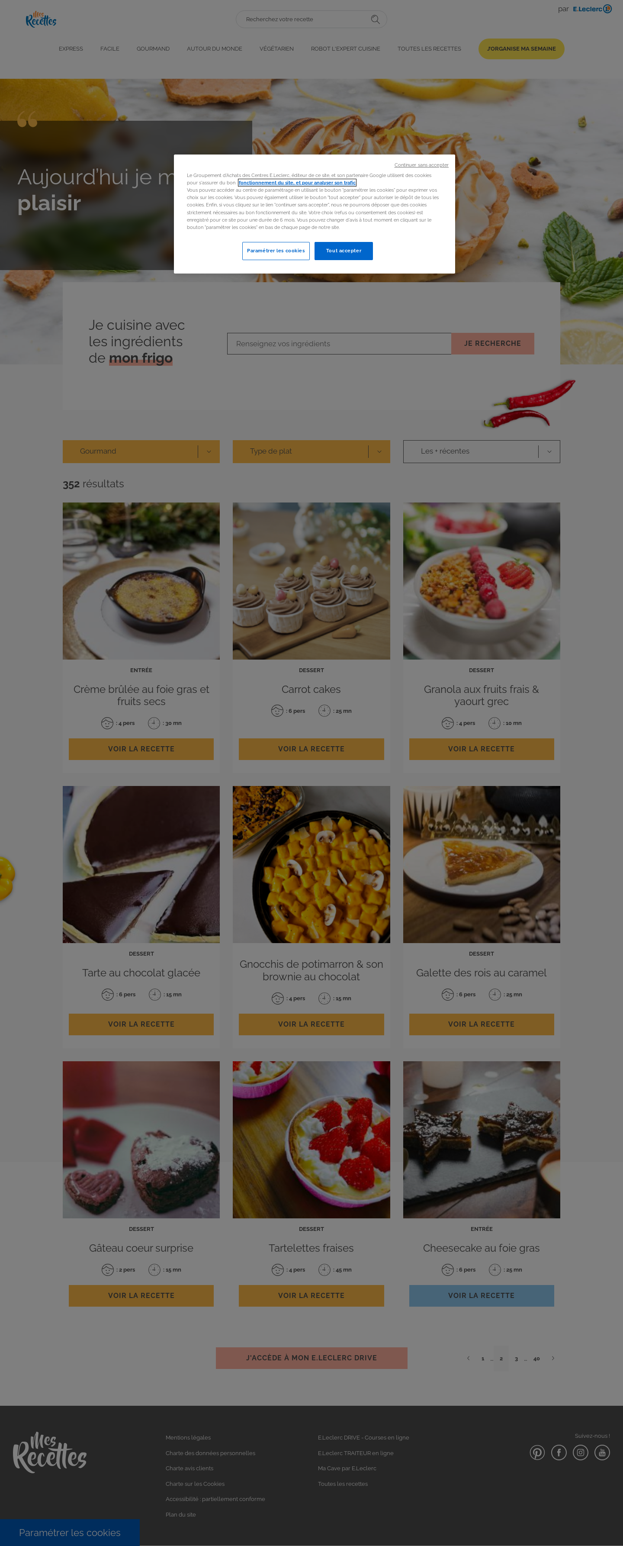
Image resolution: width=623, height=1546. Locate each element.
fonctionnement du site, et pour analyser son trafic (297, 183)
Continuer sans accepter (422, 164)
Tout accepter (343, 251)
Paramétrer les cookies (276, 251)
